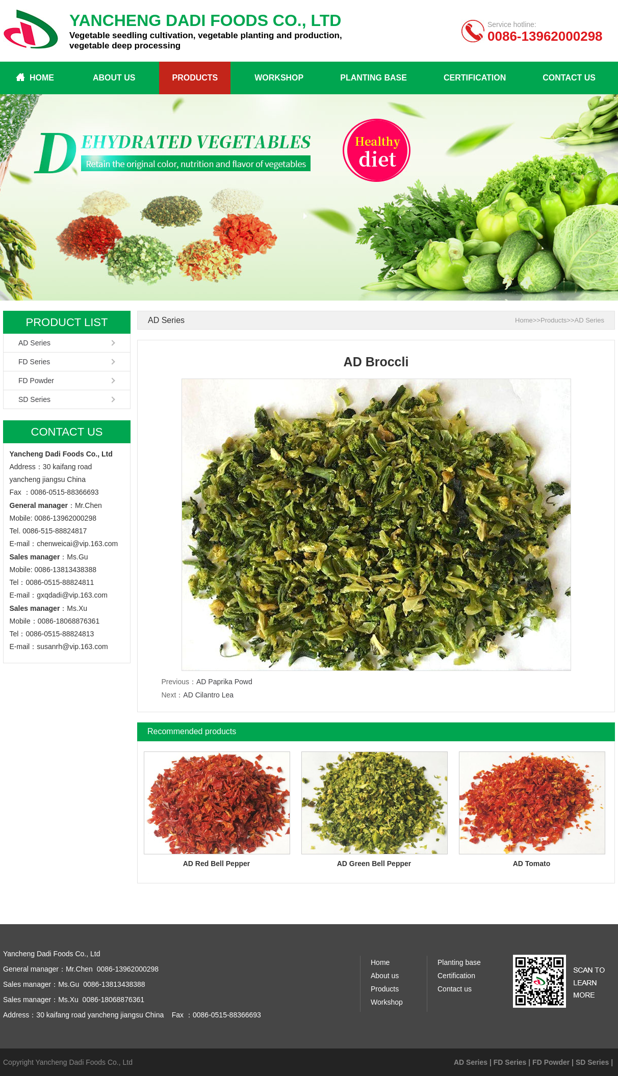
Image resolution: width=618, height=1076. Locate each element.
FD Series (34, 362)
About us (114, 77)
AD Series (34, 343)
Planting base (373, 77)
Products (195, 77)
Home (42, 77)
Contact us (569, 77)
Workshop (278, 77)
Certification (475, 77)
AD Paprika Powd (224, 682)
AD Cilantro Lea (208, 695)
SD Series (34, 399)
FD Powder (36, 380)
